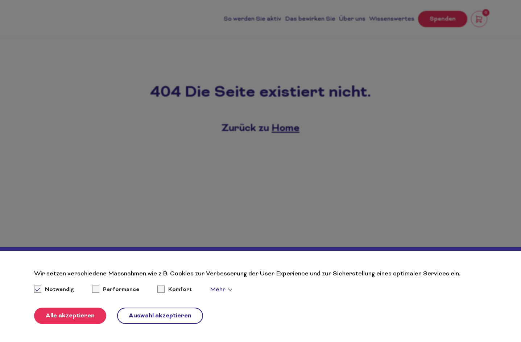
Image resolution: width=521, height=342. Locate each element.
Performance (121, 290)
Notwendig (54, 290)
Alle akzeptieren (70, 316)
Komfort (180, 290)
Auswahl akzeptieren (160, 316)
